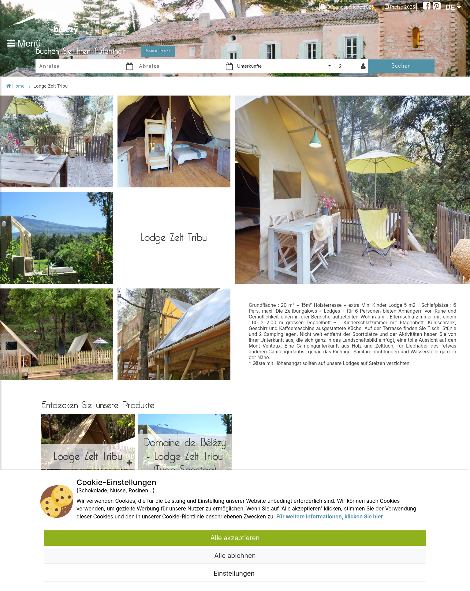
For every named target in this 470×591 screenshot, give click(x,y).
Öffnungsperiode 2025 (348, 6)
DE (453, 7)
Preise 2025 (400, 6)
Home (16, 85)
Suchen (401, 66)
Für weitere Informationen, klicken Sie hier (329, 517)
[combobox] (285, 66)
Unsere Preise (158, 51)
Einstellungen (235, 573)
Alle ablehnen (235, 555)
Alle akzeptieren (235, 538)
